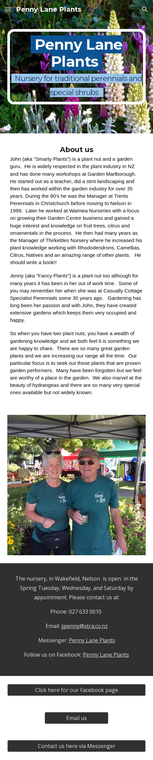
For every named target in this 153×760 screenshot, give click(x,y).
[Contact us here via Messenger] (76, 746)
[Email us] (76, 718)
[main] (76, 67)
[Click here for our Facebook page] (76, 690)
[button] (8, 9)
